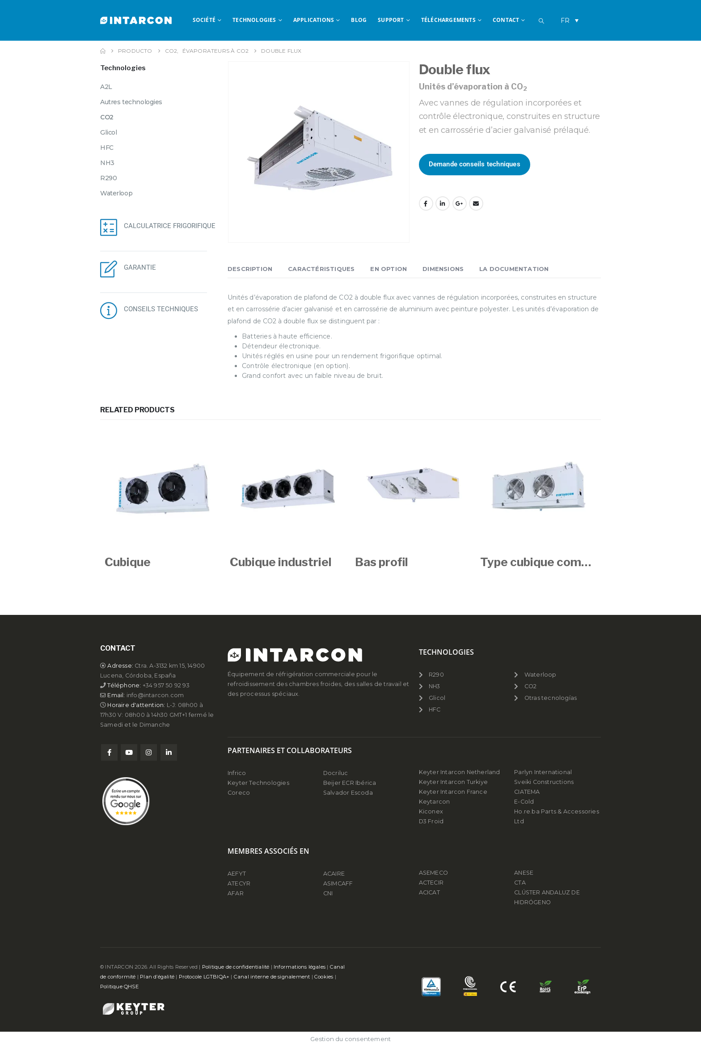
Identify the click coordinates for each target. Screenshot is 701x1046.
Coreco (239, 792)
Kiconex (431, 811)
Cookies (323, 977)
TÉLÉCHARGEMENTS (448, 20)
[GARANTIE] (108, 268)
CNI (328, 893)
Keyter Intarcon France (453, 791)
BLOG (359, 20)
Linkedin (168, 752)
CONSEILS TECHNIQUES (161, 309)
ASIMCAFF (338, 883)
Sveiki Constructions (544, 782)
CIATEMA (527, 791)
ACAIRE (334, 873)
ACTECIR (431, 882)
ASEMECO (433, 872)
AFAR (236, 893)
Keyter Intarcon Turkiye (453, 782)
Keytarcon (434, 801)
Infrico (237, 773)
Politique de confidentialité (236, 967)
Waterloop (116, 193)
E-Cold (524, 801)
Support (391, 20)
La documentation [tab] (514, 268)
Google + (459, 203)
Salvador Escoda (348, 792)
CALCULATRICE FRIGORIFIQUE (169, 226)
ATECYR (239, 883)
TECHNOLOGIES (254, 20)
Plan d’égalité (157, 977)
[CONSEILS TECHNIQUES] (108, 310)
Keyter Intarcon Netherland (459, 772)
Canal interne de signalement (272, 977)
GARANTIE (140, 267)
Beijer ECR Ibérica (349, 782)
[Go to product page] (163, 489)
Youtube (129, 752)
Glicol (108, 132)
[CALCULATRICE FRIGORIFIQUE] (108, 227)
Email (476, 203)
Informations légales (299, 967)
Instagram (148, 752)
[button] (541, 21)
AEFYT (237, 873)
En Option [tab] (388, 268)
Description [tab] (250, 268)
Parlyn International (543, 772)
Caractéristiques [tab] (321, 268)
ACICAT (429, 892)
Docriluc (335, 773)
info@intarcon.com (155, 695)
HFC (107, 148)
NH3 (107, 163)
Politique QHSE (119, 986)
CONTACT (506, 20)
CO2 (107, 117)
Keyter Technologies (258, 782)
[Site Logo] (136, 20)
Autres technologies (131, 102)
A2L (106, 87)
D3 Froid (431, 821)
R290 (108, 178)
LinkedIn (442, 203)
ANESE (523, 872)
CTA (520, 882)
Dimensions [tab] (443, 268)
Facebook (426, 203)
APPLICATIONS (313, 20)
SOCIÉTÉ (204, 20)
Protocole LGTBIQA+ (204, 977)
